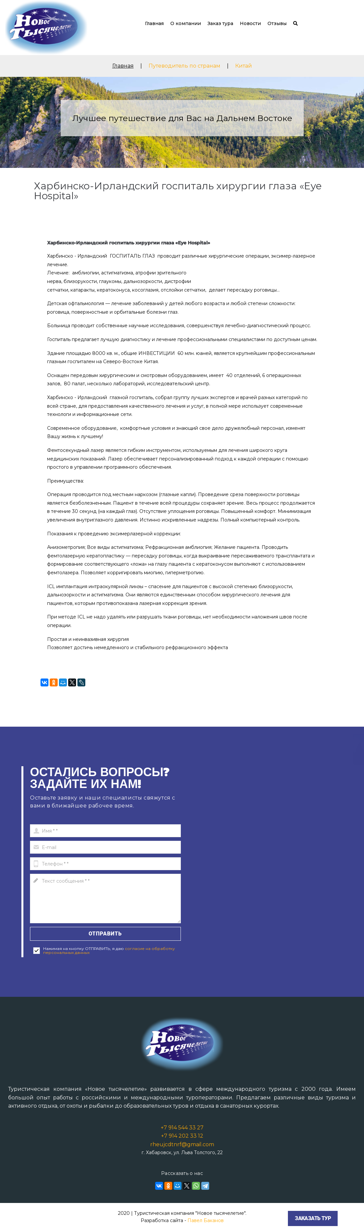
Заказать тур (313, 1218)
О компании (185, 23)
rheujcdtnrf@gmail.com (182, 1144)
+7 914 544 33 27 (182, 1127)
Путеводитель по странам (184, 66)
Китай (243, 66)
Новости (250, 23)
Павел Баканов (205, 1220)
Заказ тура (220, 23)
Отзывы (277, 23)
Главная (154, 23)
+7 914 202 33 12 (182, 1136)
